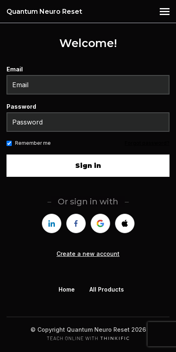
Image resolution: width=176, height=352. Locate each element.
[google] (100, 223)
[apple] (125, 223)
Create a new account (88, 253)
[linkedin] (51, 223)
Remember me (33, 143)
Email (15, 69)
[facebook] (76, 223)
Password (21, 106)
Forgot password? (147, 143)
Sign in (88, 166)
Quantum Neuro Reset (44, 12)
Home (67, 289)
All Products (106, 289)
